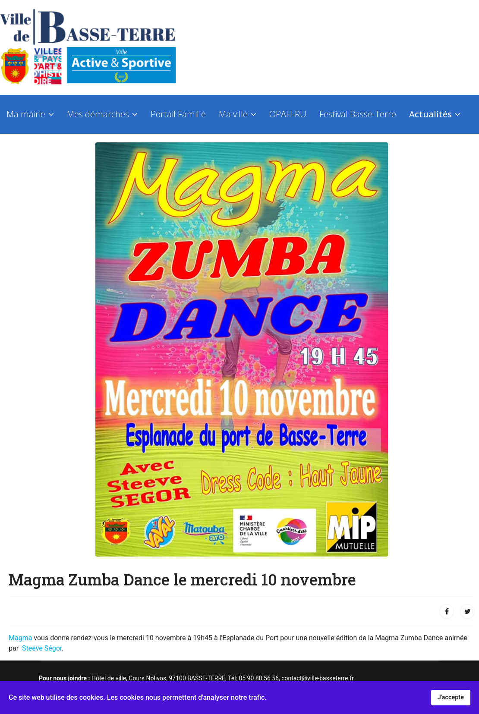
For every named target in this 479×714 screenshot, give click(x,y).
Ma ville (233, 114)
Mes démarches (98, 114)
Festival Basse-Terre (357, 114)
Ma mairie (25, 114)
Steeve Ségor (42, 648)
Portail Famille (178, 114)
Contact (21, 157)
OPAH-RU (287, 114)
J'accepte (451, 697)
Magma (21, 638)
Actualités (430, 114)
